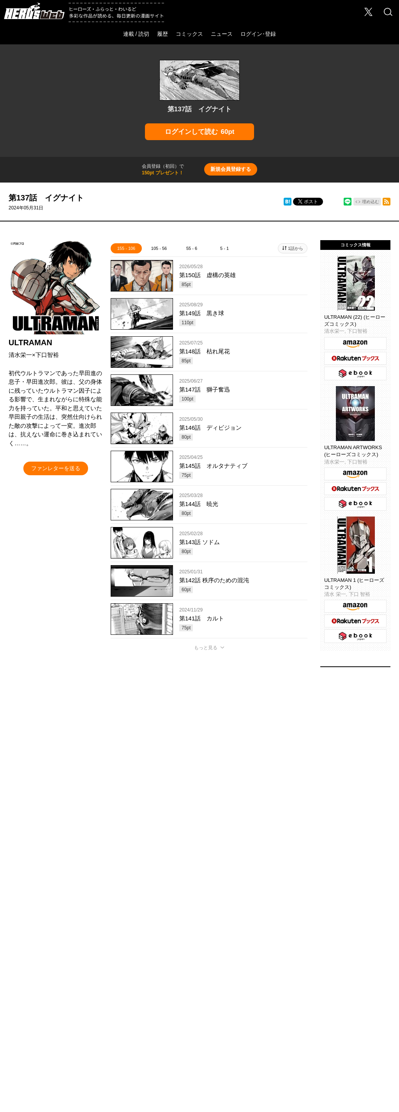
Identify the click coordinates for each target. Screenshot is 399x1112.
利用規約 (165, 1028)
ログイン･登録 (258, 34)
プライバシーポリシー (276, 1014)
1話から (295, 248)
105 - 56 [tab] (159, 248)
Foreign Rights (144, 1014)
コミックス (189, 34)
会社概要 (35, 1014)
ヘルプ (179, 1014)
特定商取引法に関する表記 (215, 1028)
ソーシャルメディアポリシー (342, 1014)
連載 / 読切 (136, 34)
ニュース (222, 34)
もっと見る (205, 647)
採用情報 (66, 1014)
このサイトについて (219, 1014)
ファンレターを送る (55, 468)
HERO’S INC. (195, 1047)
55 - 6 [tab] (191, 248)
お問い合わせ (102, 1014)
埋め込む (370, 201)
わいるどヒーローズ (277, 985)
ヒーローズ (121, 985)
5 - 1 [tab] (224, 248)
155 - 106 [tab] (126, 248)
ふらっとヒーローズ (199, 985)
